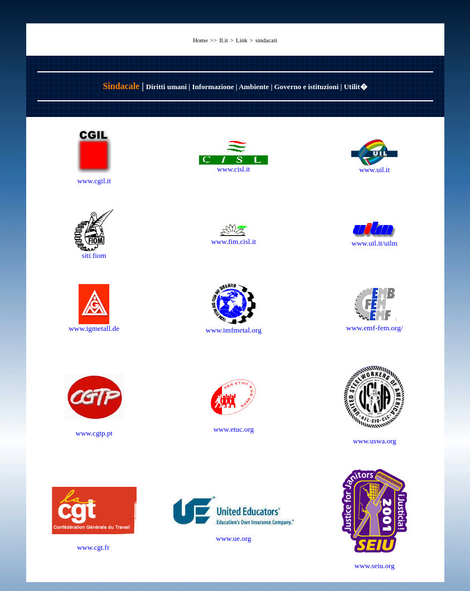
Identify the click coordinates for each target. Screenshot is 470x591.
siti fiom (94, 255)
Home (200, 40)
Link (242, 40)
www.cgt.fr (94, 547)
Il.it (223, 40)
